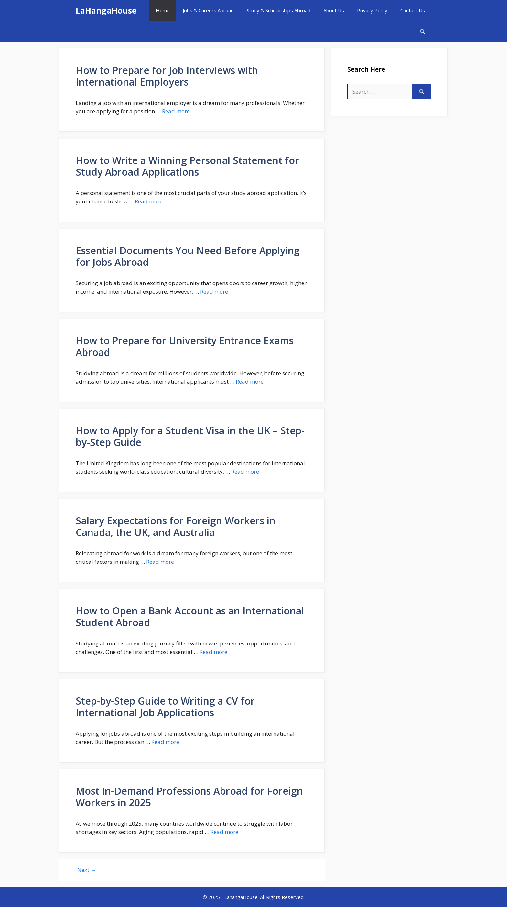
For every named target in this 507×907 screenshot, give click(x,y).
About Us (333, 10)
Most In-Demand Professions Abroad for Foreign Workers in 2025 (189, 796)
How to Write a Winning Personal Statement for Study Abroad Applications (187, 166)
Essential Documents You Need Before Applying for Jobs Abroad (188, 256)
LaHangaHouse (106, 10)
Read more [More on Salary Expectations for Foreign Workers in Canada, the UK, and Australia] (160, 561)
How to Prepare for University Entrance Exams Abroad (185, 346)
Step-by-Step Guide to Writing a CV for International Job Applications (165, 706)
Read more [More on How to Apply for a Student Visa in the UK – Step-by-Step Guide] (245, 471)
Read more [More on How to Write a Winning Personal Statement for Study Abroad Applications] (149, 201)
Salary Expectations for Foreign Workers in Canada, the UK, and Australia (175, 526)
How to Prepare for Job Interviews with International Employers (167, 76)
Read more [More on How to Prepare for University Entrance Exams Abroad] (250, 381)
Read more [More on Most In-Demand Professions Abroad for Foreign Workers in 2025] (224, 832)
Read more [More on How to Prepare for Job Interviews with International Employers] (176, 111)
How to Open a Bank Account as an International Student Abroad (190, 616)
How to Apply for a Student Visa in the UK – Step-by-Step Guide (190, 436)
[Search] (421, 91)
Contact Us (412, 10)
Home (163, 10)
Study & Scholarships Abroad (278, 10)
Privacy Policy (372, 10)
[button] (422, 31)
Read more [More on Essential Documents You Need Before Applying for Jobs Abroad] (214, 291)
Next (86, 869)
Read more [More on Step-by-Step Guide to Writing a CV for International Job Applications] (165, 742)
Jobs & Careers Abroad (208, 10)
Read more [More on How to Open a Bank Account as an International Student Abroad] (213, 651)
